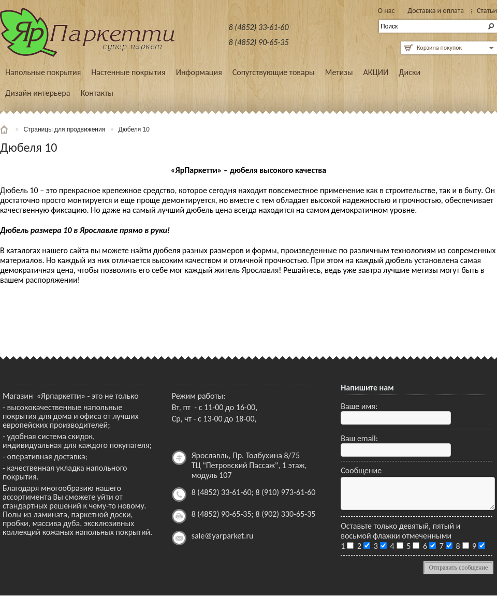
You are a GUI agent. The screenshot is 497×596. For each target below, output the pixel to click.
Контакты (96, 93)
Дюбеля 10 (134, 129)
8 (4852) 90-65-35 (259, 42)
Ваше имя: (359, 406)
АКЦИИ (376, 72)
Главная (5, 129)
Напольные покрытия (43, 72)
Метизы (339, 72)
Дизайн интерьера (37, 93)
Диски (409, 72)
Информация (199, 72)
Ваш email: (359, 438)
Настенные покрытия (128, 72)
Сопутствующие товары (273, 72)
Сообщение (361, 470)
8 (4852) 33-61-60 (259, 27)
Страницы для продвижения (64, 129)
